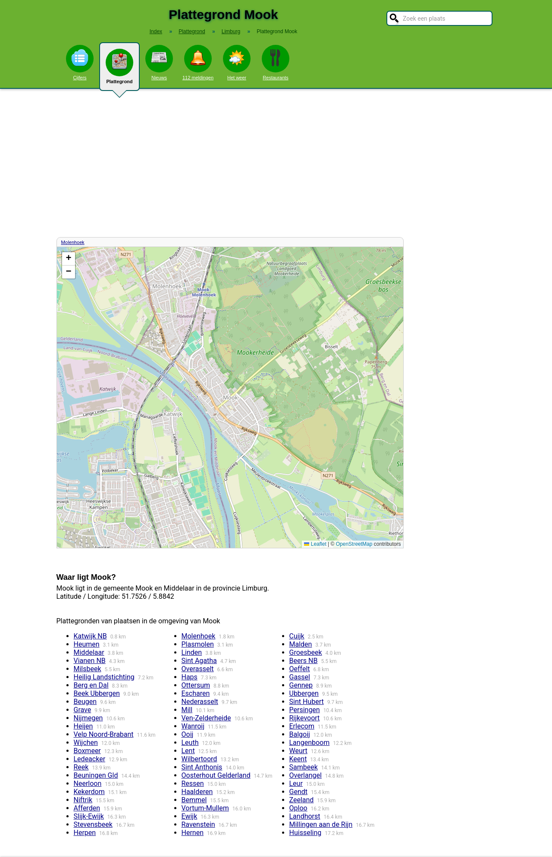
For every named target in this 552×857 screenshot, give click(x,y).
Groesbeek (305, 652)
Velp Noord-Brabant (104, 734)
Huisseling (305, 833)
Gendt (298, 792)
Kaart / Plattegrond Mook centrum (229, 397)
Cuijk (296, 636)
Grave (82, 710)
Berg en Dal (91, 685)
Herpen (85, 833)
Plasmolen (198, 644)
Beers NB (303, 661)
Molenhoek (73, 242)
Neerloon (88, 783)
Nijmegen (88, 718)
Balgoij (299, 734)
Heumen (87, 644)
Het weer (237, 62)
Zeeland (301, 800)
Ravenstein (198, 824)
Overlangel (305, 775)
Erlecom (301, 726)
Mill (187, 710)
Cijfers (80, 62)
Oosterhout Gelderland (216, 775)
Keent (298, 759)
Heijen (83, 726)
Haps (190, 677)
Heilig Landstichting (104, 677)
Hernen (193, 833)
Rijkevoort (304, 718)
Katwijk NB (90, 636)
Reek (81, 767)
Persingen (304, 710)
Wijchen (86, 742)
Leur (296, 783)
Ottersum (196, 685)
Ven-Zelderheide (206, 718)
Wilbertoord (199, 759)
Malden (300, 644)
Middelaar (89, 652)
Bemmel (194, 800)
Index (156, 31)
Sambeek (303, 767)
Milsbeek (87, 669)
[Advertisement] (276, 163)
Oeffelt (299, 669)
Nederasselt (200, 701)
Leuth (190, 742)
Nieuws (159, 62)
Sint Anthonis (202, 767)
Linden (192, 652)
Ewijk (190, 816)
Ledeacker (90, 759)
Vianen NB (90, 661)
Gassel (299, 677)
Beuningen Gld (96, 775)
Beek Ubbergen (97, 693)
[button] (68, 259)
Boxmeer (87, 751)
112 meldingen (197, 62)
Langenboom (309, 742)
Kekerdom (89, 792)
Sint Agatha (199, 661)
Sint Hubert (306, 701)
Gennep (301, 685)
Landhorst (304, 816)
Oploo (298, 808)
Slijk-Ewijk (89, 816)
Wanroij (193, 726)
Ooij (188, 734)
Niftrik (83, 800)
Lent (188, 751)
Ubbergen (304, 693)
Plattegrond (119, 70)
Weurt (298, 751)
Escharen (196, 693)
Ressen (193, 783)
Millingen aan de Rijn (321, 824)
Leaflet (315, 544)
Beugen (85, 701)
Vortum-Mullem (205, 808)
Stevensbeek (93, 824)
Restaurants (275, 62)
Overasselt (198, 669)
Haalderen (197, 792)
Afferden (87, 808)
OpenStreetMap (354, 544)
